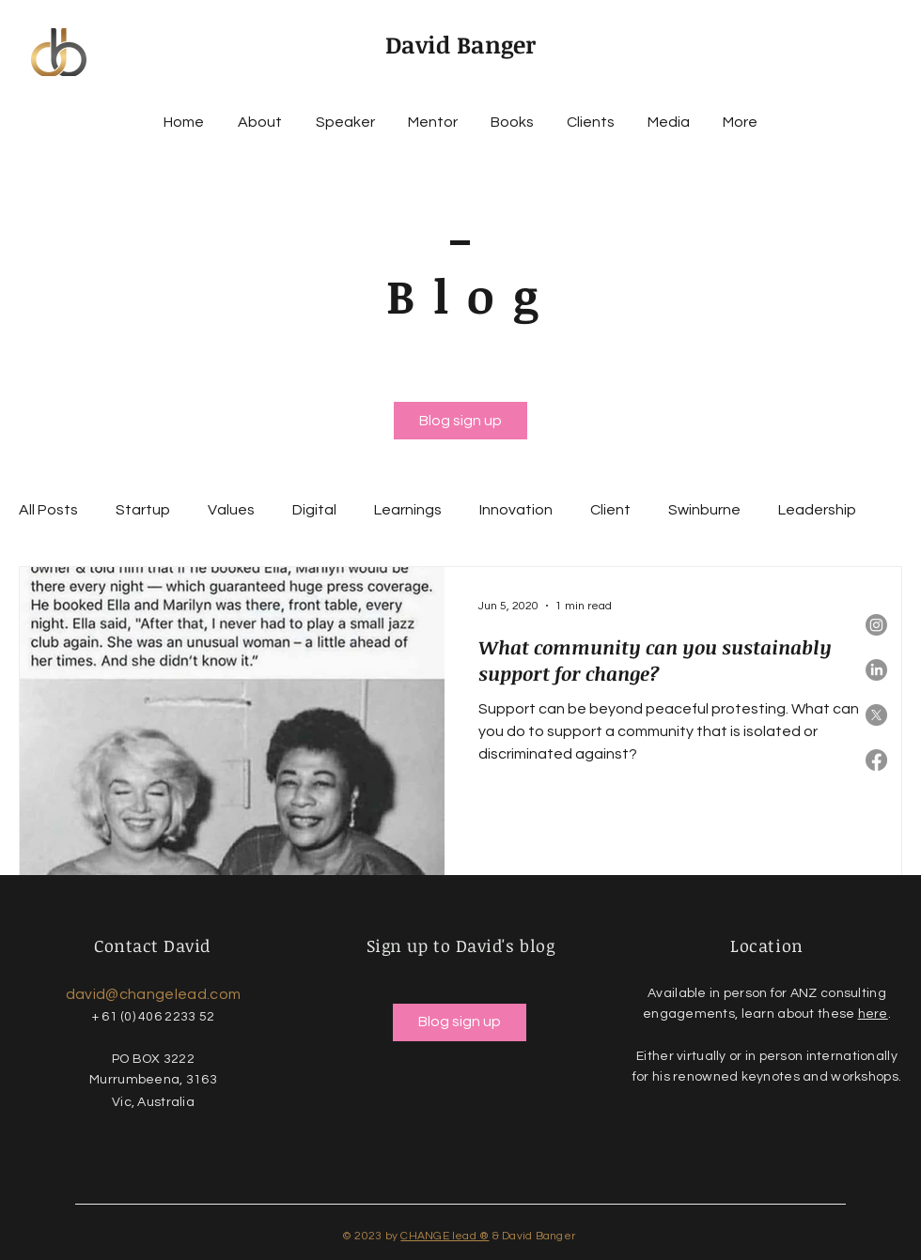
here (873, 1014)
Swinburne (704, 509)
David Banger (460, 44)
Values (231, 509)
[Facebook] (876, 760)
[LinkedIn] (876, 670)
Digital (314, 509)
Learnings (408, 509)
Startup (143, 509)
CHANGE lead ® (444, 1236)
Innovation (516, 509)
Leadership (817, 509)
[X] (876, 715)
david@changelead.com (153, 994)
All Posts (48, 509)
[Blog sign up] (460, 420)
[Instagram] (876, 625)
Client (610, 509)
